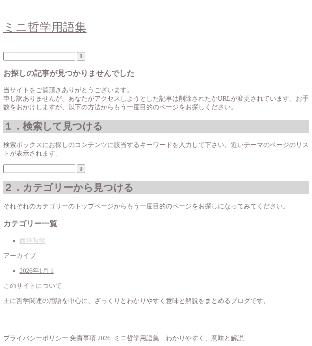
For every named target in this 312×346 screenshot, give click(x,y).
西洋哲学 (33, 240)
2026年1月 (37, 270)
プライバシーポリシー (35, 338)
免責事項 (83, 338)
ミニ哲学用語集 (45, 27)
